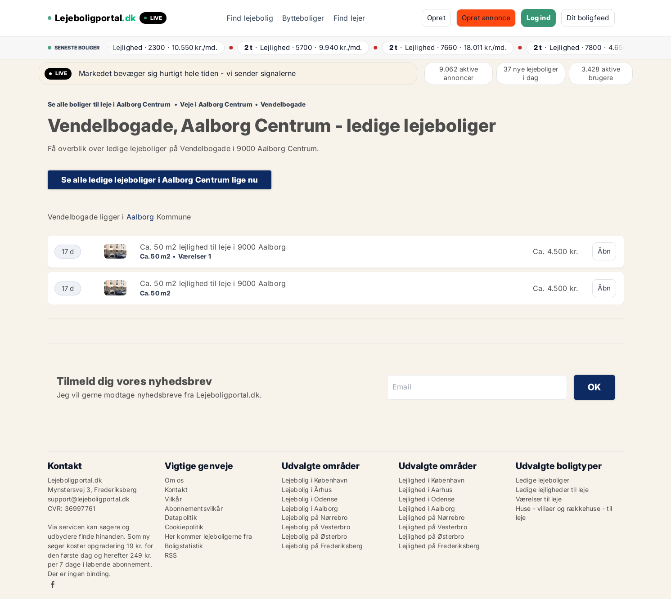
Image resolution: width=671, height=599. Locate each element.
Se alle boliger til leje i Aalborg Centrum (110, 104)
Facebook (53, 584)
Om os (174, 480)
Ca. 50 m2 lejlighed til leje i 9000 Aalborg (213, 246)
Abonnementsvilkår (194, 508)
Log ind (538, 17)
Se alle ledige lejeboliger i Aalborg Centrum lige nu (159, 179)
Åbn (604, 251)
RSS (171, 555)
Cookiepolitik (184, 527)
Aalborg (140, 216)
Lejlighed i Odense (427, 499)
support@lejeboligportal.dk (89, 499)
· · (160, 47)
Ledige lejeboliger (543, 480)
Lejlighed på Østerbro (431, 536)
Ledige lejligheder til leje (552, 489)
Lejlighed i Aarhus (426, 489)
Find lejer (349, 17)
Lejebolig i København (315, 480)
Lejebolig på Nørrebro (315, 517)
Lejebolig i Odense (310, 499)
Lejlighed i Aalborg (427, 508)
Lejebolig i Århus (307, 489)
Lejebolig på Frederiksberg (322, 546)
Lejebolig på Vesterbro (316, 527)
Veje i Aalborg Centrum (216, 104)
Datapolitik (181, 517)
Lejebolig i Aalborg (310, 508)
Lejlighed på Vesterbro (433, 527)
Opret (436, 17)
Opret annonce (486, 17)
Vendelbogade (283, 104)
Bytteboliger (303, 17)
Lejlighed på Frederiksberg (439, 546)
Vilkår (173, 499)
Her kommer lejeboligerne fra (208, 536)
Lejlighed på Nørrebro (432, 517)
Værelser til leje (539, 499)
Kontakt (176, 489)
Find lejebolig (249, 17)
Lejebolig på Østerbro (314, 536)
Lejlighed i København (432, 480)
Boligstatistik (184, 546)
